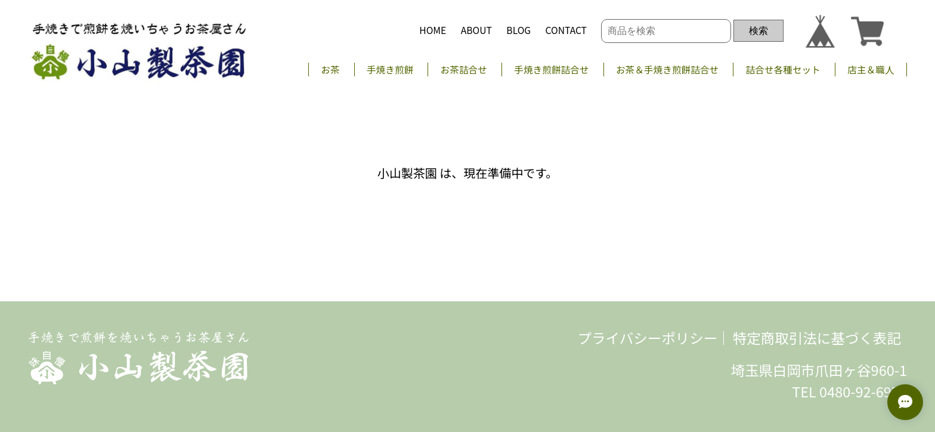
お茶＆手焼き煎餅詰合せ (667, 69)
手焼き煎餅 (390, 69)
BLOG (518, 30)
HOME (432, 30)
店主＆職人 (870, 69)
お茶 (330, 69)
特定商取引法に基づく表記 (817, 338)
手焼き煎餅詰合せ (551, 69)
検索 (758, 31)
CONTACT (566, 30)
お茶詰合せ (464, 69)
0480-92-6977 (863, 391)
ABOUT (476, 30)
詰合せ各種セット (783, 69)
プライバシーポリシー (648, 338)
